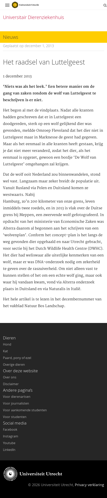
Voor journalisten (16, 403)
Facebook (10, 429)
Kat (5, 351)
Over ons (9, 377)
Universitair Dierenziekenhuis (33, 17)
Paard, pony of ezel (17, 358)
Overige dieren (14, 364)
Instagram (10, 436)
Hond (7, 344)
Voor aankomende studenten (25, 410)
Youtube (9, 443)
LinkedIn (9, 450)
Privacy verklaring (89, 484)
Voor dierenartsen (16, 396)
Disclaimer (11, 384)
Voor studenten (14, 417)
